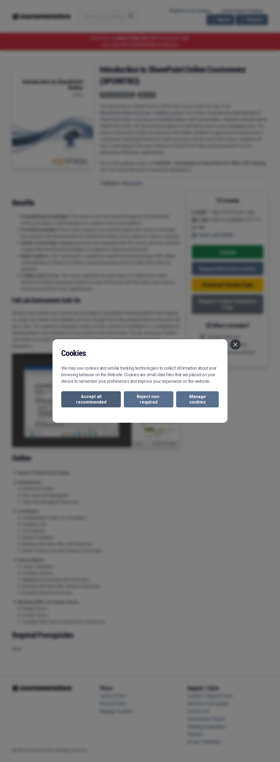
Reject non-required (149, 399)
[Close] (235, 344)
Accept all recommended (91, 399)
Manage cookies (197, 399)
